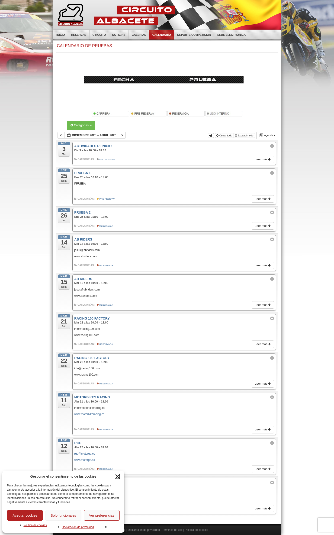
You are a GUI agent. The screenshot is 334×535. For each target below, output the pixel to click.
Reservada (105, 226)
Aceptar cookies (25, 515)
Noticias (118, 34)
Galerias (139, 34)
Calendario (161, 34)
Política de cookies (35, 525)
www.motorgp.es (84, 460)
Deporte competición (194, 34)
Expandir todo (244, 135)
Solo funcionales (63, 515)
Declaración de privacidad (78, 527)
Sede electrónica (231, 34)
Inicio (60, 34)
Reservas (78, 34)
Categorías (81, 125)
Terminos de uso (172, 530)
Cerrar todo (224, 135)
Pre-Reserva (106, 199)
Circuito (99, 34)
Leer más (263, 159)
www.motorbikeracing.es (89, 414)
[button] (117, 476)
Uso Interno (106, 159)
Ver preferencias (101, 515)
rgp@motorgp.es (84, 453)
